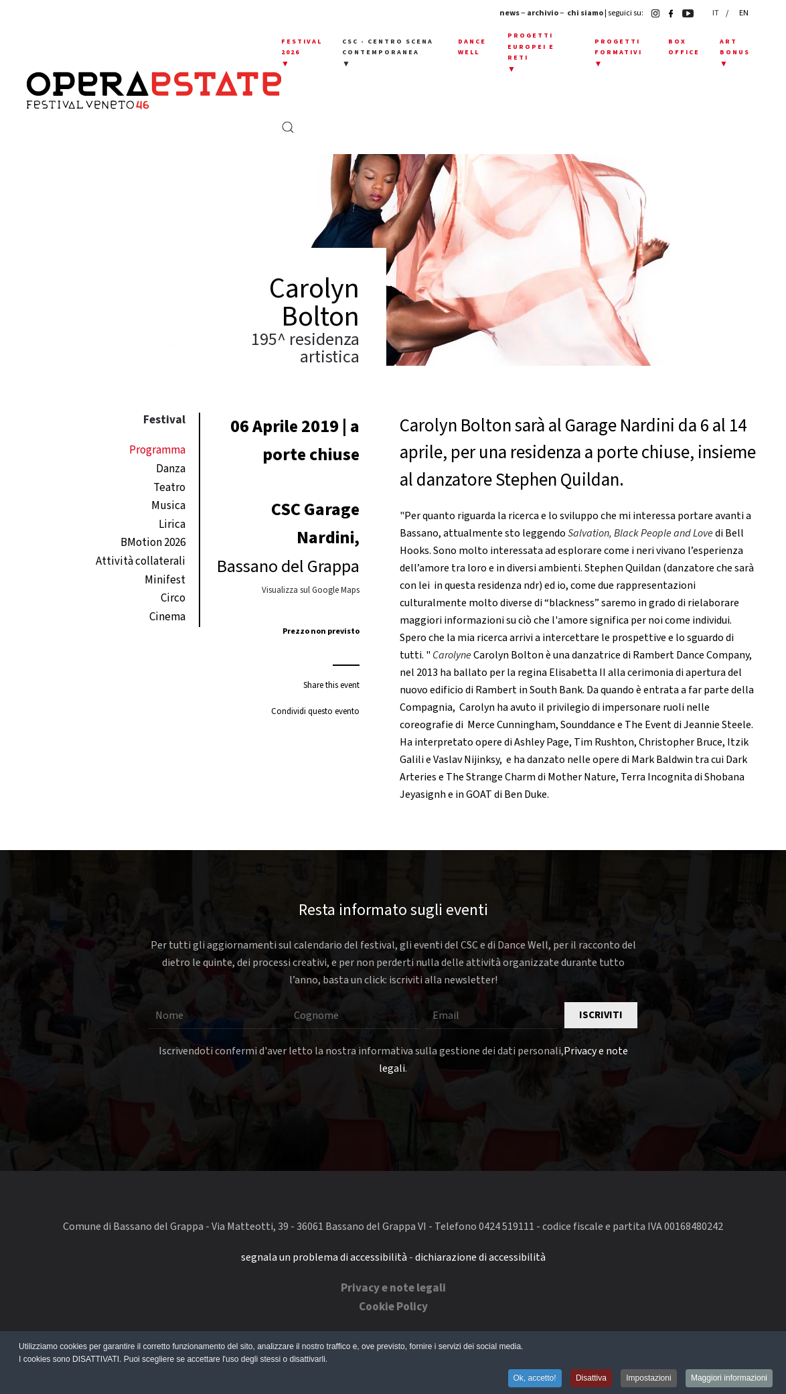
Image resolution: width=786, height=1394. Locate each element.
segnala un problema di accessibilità (324, 1257)
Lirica (172, 524)
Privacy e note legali (393, 1288)
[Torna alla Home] (154, 90)
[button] (301, 53)
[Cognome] (353, 1015)
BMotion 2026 (153, 543)
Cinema (167, 617)
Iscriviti (601, 1015)
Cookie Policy (393, 1307)
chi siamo (585, 13)
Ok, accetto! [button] (535, 1378)
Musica (168, 506)
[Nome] (215, 1015)
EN (744, 13)
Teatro (169, 488)
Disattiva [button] (591, 1378)
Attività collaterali (140, 561)
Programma (157, 450)
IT (716, 13)
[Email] (492, 1015)
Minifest (165, 580)
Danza (170, 469)
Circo (173, 598)
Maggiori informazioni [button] (729, 1378)
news (509, 13)
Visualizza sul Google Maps (311, 590)
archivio (542, 13)
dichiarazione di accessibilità (480, 1257)
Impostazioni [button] (648, 1378)
